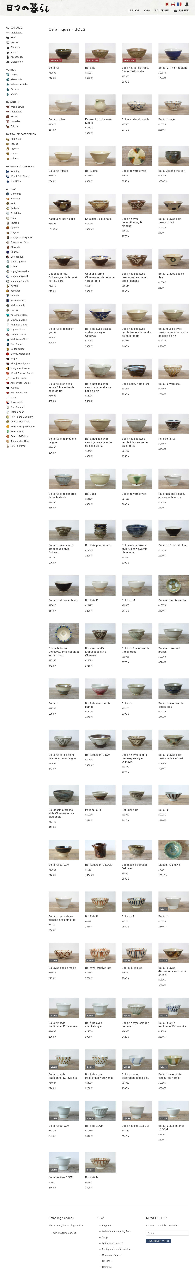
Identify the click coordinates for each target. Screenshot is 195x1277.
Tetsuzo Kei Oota (17, 242)
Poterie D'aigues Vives (20, 426)
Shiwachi (13, 247)
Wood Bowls (15, 107)
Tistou (11, 397)
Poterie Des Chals (18, 421)
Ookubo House (16, 378)
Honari (12, 310)
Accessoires (15, 57)
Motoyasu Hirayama (19, 237)
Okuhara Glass (16, 320)
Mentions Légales (111, 1255)
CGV (147, 10)
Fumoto (12, 227)
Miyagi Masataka (17, 271)
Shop (105, 1237)
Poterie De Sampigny (20, 417)
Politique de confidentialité (116, 1249)
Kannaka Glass (16, 324)
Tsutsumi (13, 223)
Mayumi (12, 232)
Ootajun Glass (16, 334)
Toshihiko (13, 213)
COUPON (107, 1261)
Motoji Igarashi (16, 261)
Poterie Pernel (16, 446)
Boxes (11, 116)
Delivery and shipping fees (116, 1231)
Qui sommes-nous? (112, 1243)
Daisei (11, 266)
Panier (181, 10)
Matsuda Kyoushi (17, 276)
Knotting (13, 171)
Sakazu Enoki (15, 300)
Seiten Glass (15, 349)
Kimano (12, 295)
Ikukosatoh (14, 402)
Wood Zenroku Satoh (19, 373)
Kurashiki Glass (17, 315)
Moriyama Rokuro (18, 368)
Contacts (107, 1267)
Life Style (13, 181)
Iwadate (12, 387)
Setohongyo (15, 257)
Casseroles (14, 61)
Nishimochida (15, 305)
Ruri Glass (14, 344)
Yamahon (13, 290)
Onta (11, 218)
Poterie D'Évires (17, 436)
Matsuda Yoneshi (17, 281)
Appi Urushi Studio (18, 383)
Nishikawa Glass (17, 339)
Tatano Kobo (15, 412)
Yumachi (13, 198)
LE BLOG (134, 10)
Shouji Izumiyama (18, 363)
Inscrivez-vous (159, 1241)
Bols (10, 37)
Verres (12, 74)
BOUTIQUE (162, 10)
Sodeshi (12, 208)
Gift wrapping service (64, 1233)
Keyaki (12, 286)
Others (12, 126)
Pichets (12, 89)
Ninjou (12, 358)
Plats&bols (14, 32)
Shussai (12, 252)
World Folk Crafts (17, 176)
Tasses (12, 42)
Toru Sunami (15, 407)
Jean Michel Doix (17, 441)
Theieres (13, 47)
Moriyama (13, 193)
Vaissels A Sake (17, 84)
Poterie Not (14, 431)
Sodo (11, 203)
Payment (106, 1225)
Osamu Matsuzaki (18, 353)
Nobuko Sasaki (16, 392)
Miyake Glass (15, 329)
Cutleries (13, 121)
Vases (11, 52)
